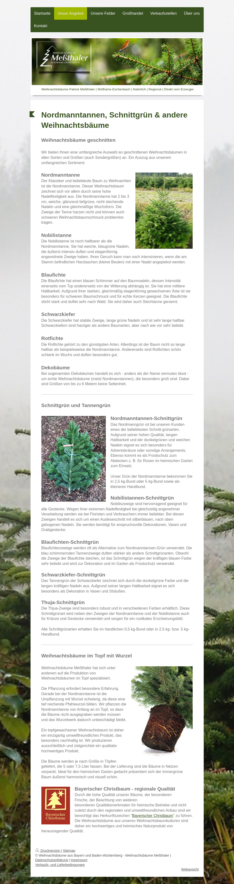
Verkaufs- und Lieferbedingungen (60, 865)
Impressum (79, 860)
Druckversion (48, 851)
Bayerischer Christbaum (152, 816)
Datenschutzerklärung (51, 860)
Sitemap (69, 851)
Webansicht (190, 869)
